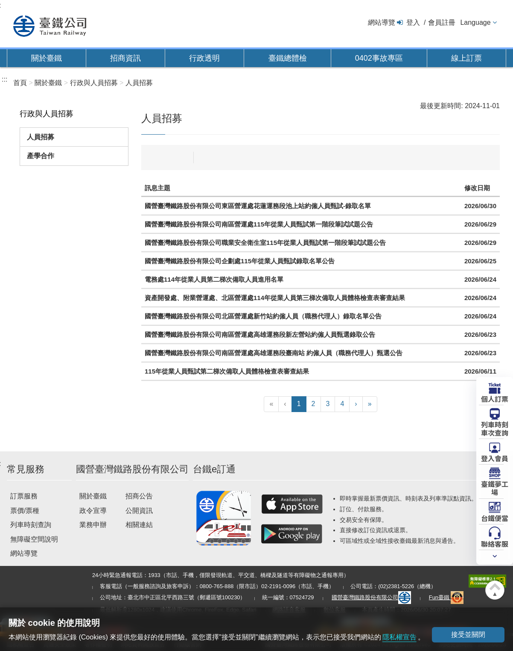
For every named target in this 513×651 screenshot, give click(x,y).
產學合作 (40, 155)
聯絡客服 (494, 543)
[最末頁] (369, 404)
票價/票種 (24, 510)
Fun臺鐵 (446, 597)
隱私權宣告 (399, 637)
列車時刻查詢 (30, 524)
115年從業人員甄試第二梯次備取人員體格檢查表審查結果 (227, 371)
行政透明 (204, 58)
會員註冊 (441, 22)
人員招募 (40, 137)
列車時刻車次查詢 (494, 428)
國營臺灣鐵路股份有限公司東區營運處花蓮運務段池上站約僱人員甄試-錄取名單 (258, 205)
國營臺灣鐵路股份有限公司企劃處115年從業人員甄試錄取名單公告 (240, 261)
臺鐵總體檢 (287, 58)
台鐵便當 (494, 517)
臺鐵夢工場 (494, 487)
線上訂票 (466, 58)
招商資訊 (125, 58)
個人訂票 (494, 398)
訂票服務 (24, 496)
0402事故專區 (379, 58)
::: (4, 79)
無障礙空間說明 (34, 539)
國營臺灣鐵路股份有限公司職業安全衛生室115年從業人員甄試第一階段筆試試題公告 (265, 242)
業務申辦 (93, 524)
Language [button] (475, 22)
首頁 (20, 82)
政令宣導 (93, 510)
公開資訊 (139, 510)
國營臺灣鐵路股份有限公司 (371, 597)
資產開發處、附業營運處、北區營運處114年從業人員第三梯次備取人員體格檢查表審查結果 (275, 297)
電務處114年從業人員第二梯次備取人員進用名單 (214, 279)
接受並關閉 (468, 634)
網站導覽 (381, 22)
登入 (413, 22)
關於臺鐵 (46, 58)
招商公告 (139, 496)
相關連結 (139, 524)
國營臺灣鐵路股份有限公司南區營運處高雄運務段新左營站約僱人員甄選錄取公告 (260, 334)
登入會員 (494, 457)
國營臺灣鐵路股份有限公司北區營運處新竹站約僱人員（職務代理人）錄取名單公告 (263, 316)
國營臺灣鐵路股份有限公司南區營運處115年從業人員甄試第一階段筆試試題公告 (259, 224)
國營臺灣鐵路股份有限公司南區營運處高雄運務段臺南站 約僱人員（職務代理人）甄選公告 (273, 352)
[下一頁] (355, 404)
